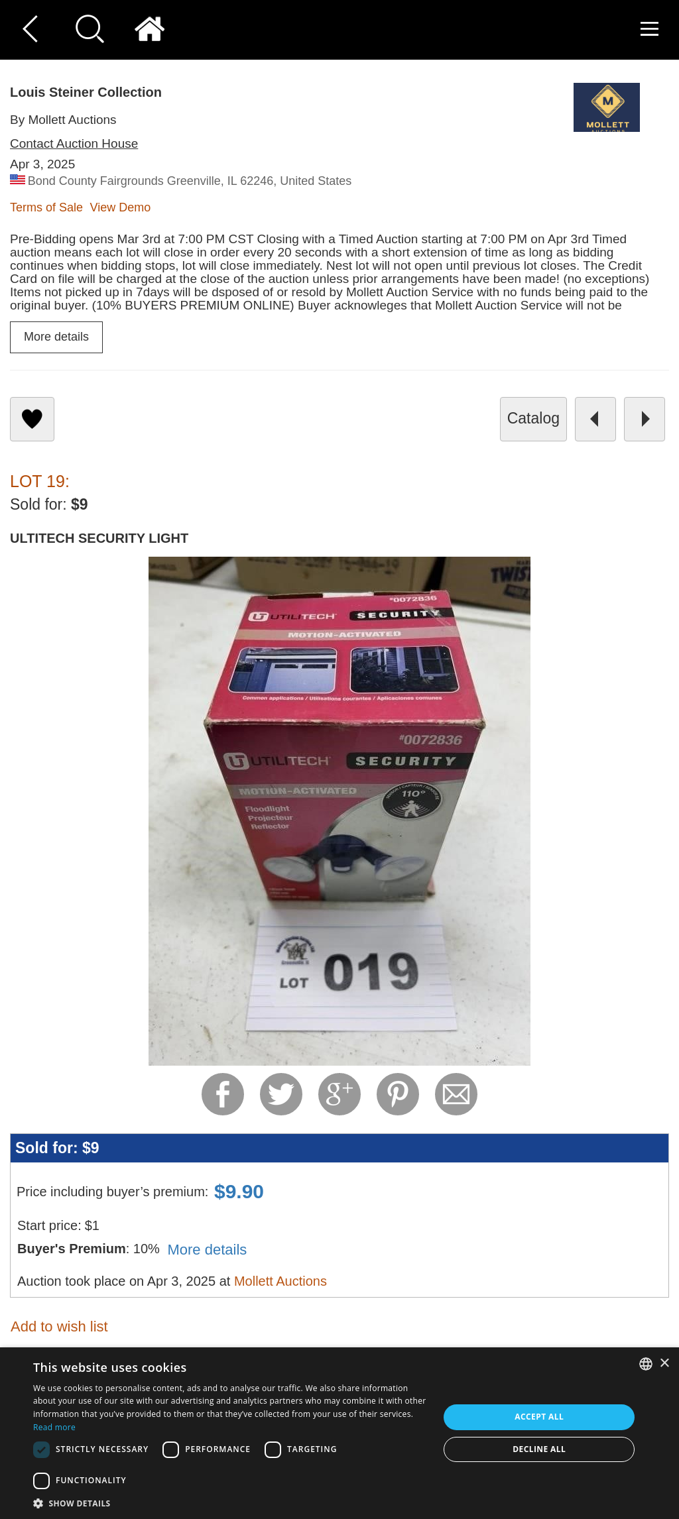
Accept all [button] (539, 1416)
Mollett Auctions (280, 1281)
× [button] (664, 1364)
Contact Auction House (74, 143)
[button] (230, 1502)
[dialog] (339, 1433)
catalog (533, 418)
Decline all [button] (539, 1449)
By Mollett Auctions (63, 120)
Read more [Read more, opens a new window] (54, 1427)
